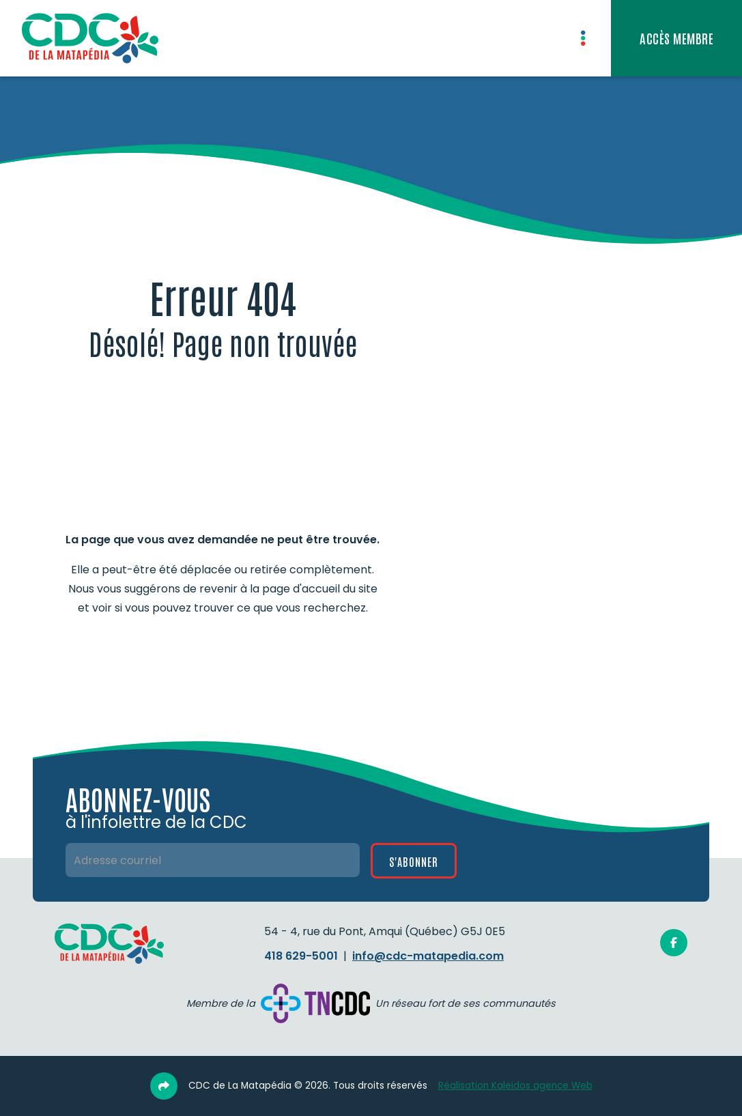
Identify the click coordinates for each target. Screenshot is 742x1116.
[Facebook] (673, 942)
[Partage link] (163, 1086)
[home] (90, 38)
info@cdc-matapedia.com (428, 956)
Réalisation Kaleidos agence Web (515, 1085)
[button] (583, 38)
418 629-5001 (301, 956)
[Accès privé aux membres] (676, 38)
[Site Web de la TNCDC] (315, 1004)
